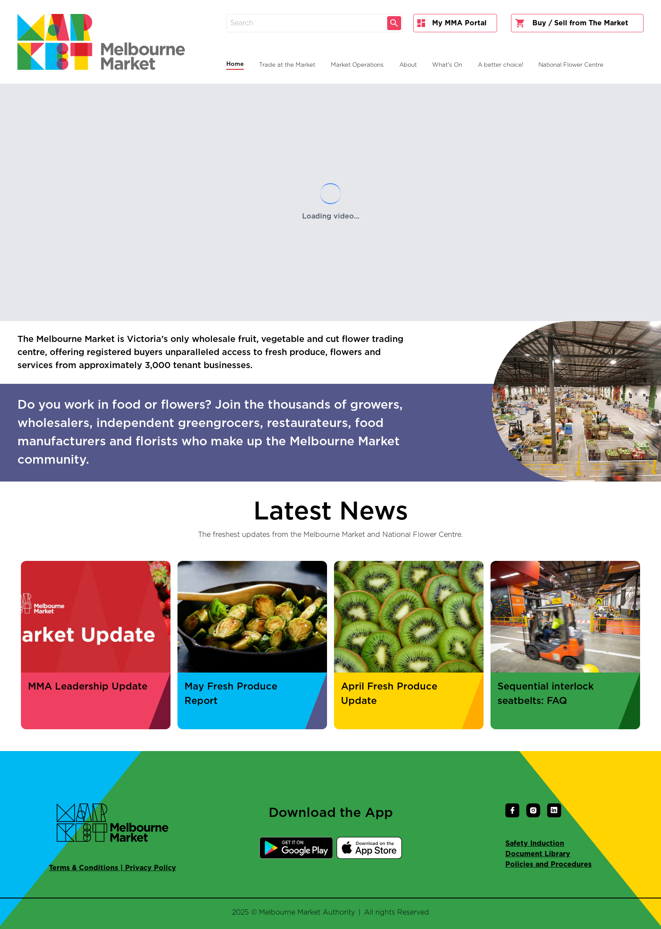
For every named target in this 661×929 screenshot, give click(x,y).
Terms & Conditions (83, 867)
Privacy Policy (150, 867)
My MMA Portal (452, 23)
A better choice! (500, 65)
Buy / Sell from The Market (571, 23)
